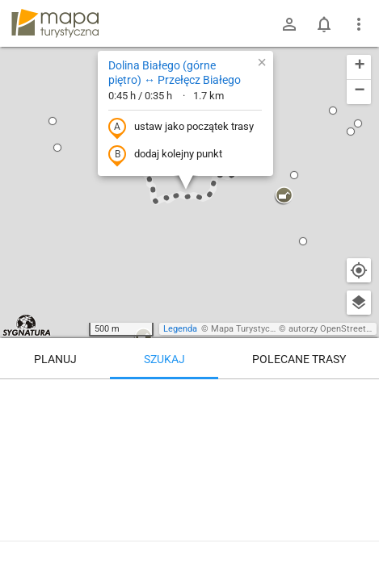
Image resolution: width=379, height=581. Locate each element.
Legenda (180, 329)
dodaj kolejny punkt (165, 155)
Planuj (55, 359)
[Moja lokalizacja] (359, 270)
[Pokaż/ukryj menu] (359, 24)
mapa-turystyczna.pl (55, 23)
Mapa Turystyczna (247, 329)
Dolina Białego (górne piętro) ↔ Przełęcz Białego (174, 72)
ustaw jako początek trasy (181, 127)
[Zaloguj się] (289, 24)
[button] (52, 121)
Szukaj (164, 359)
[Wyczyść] (359, 397)
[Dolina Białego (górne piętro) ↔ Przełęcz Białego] (189, 476)
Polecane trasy (299, 359)
